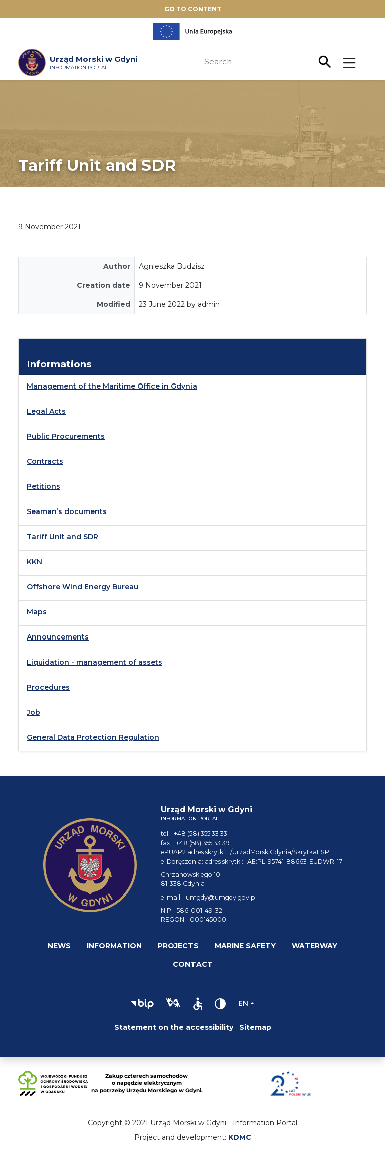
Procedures (48, 687)
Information (114, 945)
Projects (178, 945)
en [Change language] (243, 1003)
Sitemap (255, 1027)
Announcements (58, 637)
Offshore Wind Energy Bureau (82, 586)
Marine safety (245, 945)
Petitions (43, 486)
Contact (193, 964)
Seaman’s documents (67, 511)
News (59, 945)
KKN (34, 561)
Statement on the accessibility (173, 1027)
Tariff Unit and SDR (62, 536)
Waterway (314, 945)
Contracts (45, 461)
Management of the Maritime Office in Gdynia (112, 386)
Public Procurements (66, 436)
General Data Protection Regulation (93, 737)
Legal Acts (46, 411)
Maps (37, 611)
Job (33, 712)
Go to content (192, 9)
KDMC (239, 1137)
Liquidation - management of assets (94, 662)
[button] (142, 1004)
